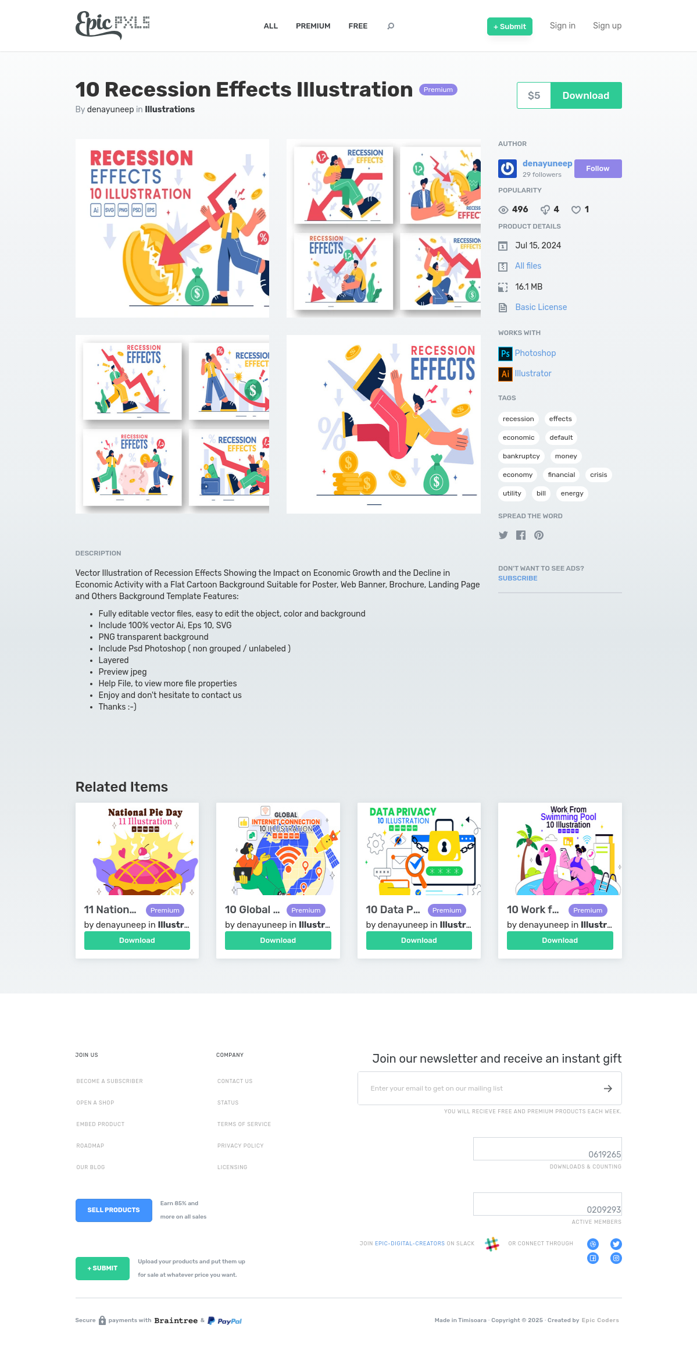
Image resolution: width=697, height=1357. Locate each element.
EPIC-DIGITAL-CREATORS (410, 1244)
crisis (598, 475)
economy (517, 475)
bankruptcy (521, 456)
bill (541, 493)
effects (560, 419)
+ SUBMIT (103, 1268)
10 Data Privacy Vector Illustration (394, 910)
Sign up (607, 26)
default (561, 437)
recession (518, 419)
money (566, 456)
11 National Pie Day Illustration (112, 910)
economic (519, 437)
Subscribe (518, 578)
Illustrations (170, 110)
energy (572, 493)
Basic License (541, 307)
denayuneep (110, 110)
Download (137, 940)
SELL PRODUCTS (114, 1210)
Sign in (563, 26)
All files (528, 266)
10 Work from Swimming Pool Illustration (535, 910)
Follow (597, 168)
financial (561, 475)
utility (512, 493)
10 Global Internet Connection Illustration (253, 910)
